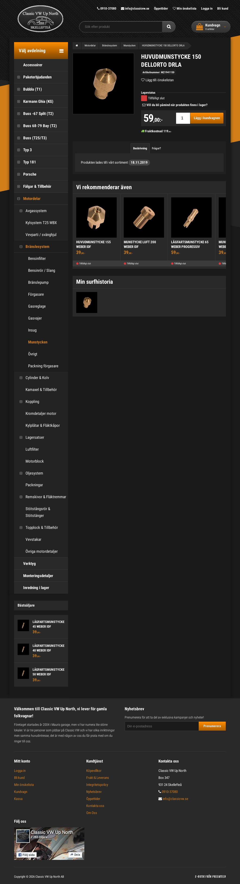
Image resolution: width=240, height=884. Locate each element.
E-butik (200, 877)
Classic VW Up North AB (49, 876)
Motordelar (27, 198)
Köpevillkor (93, 771)
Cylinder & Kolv (32, 377)
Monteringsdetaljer (33, 575)
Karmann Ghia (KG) (33, 101)
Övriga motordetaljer (37, 551)
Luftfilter (27, 449)
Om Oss (91, 813)
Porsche (25, 174)
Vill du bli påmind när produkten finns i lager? (176, 105)
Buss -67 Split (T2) (34, 113)
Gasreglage (37, 306)
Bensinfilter (37, 258)
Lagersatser (30, 437)
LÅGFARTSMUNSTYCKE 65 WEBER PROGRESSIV (190, 244)
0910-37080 (106, 8)
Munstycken (37, 341)
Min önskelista (184, 8)
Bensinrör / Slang (41, 270)
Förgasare (36, 294)
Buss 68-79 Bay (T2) (35, 125)
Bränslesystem (32, 246)
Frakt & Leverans (97, 778)
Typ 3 (23, 150)
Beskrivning (140, 148)
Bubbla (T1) (28, 89)
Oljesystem (29, 473)
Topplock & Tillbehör (37, 527)
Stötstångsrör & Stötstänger (33, 512)
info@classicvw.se (135, 8)
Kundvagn (20, 792)
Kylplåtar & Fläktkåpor (38, 425)
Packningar (29, 485)
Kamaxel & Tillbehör (36, 389)
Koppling (27, 401)
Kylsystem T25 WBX (36, 222)
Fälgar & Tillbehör (32, 186)
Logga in (207, 8)
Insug (32, 330)
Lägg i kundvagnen (207, 118)
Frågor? (156, 148)
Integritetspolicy (97, 785)
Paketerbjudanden (33, 77)
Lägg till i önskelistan (160, 80)
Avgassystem (31, 210)
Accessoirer (28, 65)
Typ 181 (25, 162)
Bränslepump (38, 282)
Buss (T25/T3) (30, 137)
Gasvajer (35, 318)
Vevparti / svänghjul (36, 234)
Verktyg (25, 563)
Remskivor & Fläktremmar (41, 497)
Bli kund (222, 8)
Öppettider (161, 8)
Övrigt (32, 353)
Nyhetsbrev (93, 792)
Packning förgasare (43, 365)
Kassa (18, 799)
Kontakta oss (95, 806)
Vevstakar (28, 539)
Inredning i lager (31, 587)
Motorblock (30, 461)
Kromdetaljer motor (36, 413)
